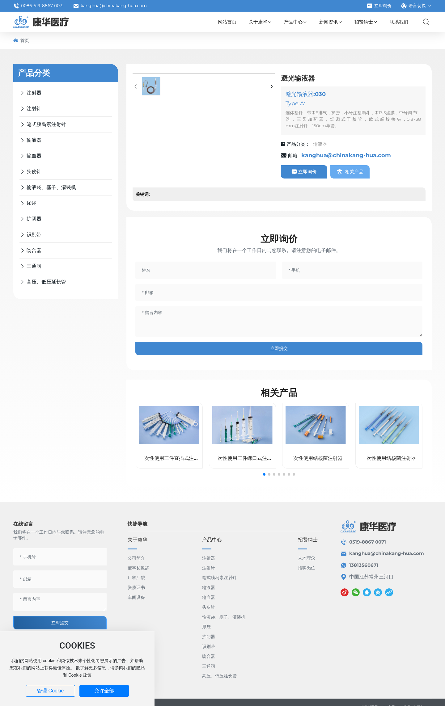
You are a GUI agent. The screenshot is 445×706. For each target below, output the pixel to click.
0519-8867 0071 (367, 542)
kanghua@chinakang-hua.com (110, 6)
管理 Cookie (50, 690)
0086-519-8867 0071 (38, 6)
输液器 (320, 144)
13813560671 (363, 565)
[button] (264, 474)
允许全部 (104, 690)
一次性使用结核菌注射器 (315, 458)
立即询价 (379, 6)
